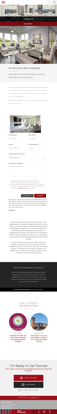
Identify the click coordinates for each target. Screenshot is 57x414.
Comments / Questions (16, 163)
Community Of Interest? (17, 154)
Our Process (30, 384)
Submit (40, 195)
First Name (13, 135)
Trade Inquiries (27, 195)
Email (11, 144)
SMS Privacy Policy (24, 188)
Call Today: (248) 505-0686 (28, 390)
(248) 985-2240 (9, 408)
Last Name (32, 135)
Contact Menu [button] (28, 23)
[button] (49, 4)
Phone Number (34, 144)
